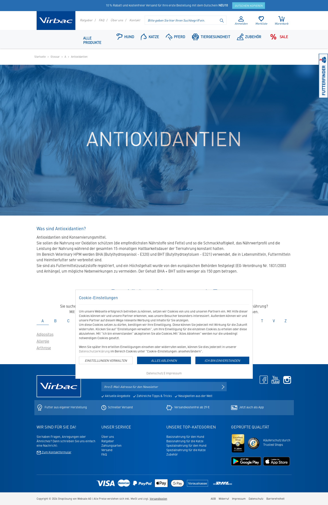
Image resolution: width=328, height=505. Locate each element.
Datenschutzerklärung (94, 351)
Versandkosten (158, 498)
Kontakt (134, 20)
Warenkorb (281, 21)
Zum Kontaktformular (54, 452)
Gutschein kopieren (249, 5)
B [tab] (55, 320)
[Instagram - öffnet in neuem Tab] (286, 379)
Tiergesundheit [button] (211, 36)
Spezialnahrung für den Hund (186, 445)
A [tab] (42, 320)
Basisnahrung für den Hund (185, 436)
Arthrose (44, 347)
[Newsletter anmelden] (223, 386)
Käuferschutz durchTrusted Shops (276, 442)
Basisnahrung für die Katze (184, 441)
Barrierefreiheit (275, 498)
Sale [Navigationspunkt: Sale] (278, 36)
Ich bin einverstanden (222, 360)
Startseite (40, 56)
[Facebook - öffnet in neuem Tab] (262, 379)
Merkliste (261, 21)
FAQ (101, 20)
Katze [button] (150, 36)
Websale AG (84, 498)
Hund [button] (125, 36)
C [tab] (68, 320)
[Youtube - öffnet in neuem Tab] (274, 379)
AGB (213, 498)
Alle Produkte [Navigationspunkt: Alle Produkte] (92, 40)
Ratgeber (86, 20)
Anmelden (241, 21)
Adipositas (45, 334)
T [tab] (262, 320)
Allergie (43, 341)
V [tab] (274, 320)
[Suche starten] (222, 20)
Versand (106, 450)
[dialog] (164, 334)
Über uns (116, 20)
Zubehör (172, 454)
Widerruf (224, 498)
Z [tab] (286, 320)
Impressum (174, 373)
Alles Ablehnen (164, 360)
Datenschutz (154, 373)
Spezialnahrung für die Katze (186, 450)
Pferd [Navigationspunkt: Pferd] (175, 36)
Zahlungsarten (111, 445)
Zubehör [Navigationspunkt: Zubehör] (249, 36)
